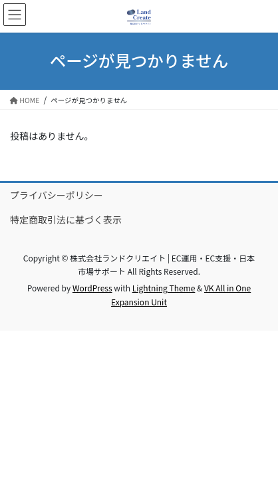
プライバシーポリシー (56, 195)
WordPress (92, 287)
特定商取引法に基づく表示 (66, 219)
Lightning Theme (164, 287)
